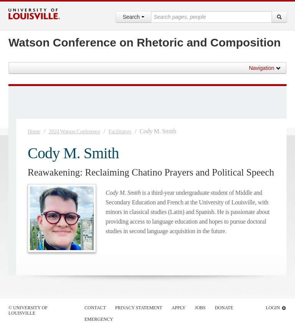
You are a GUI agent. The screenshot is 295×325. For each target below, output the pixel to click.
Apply (178, 307)
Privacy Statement (138, 307)
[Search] (279, 17)
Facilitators (119, 131)
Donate (224, 307)
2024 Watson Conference (74, 131)
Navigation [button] (265, 68)
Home (34, 131)
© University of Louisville (28, 310)
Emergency (99, 319)
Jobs (200, 307)
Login (276, 308)
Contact (95, 307)
